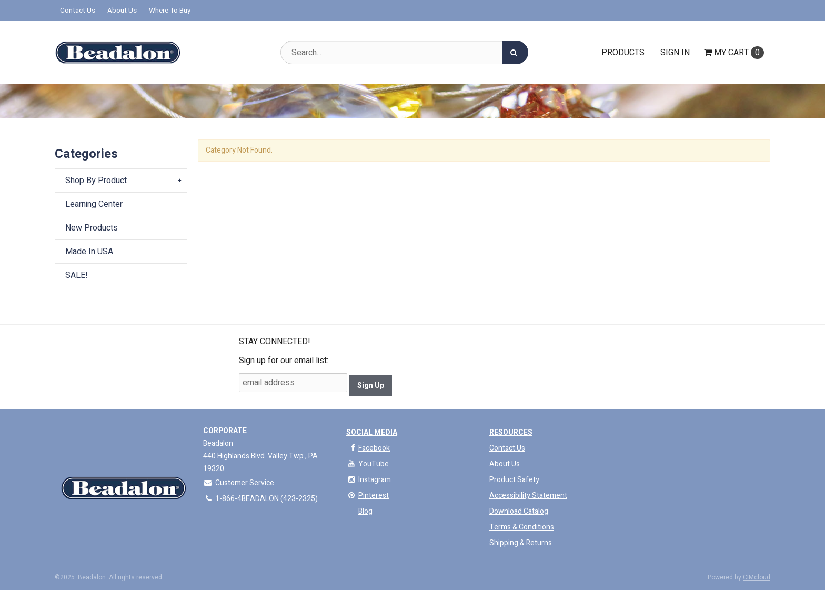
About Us (122, 10)
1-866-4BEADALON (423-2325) (260, 498)
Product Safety (514, 479)
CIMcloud (756, 577)
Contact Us (77, 10)
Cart (734, 52)
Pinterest (367, 495)
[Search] (515, 52)
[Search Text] (404, 52)
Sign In (675, 52)
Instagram (368, 479)
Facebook (368, 448)
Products (623, 52)
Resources (510, 432)
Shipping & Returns (520, 542)
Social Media (371, 432)
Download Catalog (518, 511)
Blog (365, 511)
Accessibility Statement (528, 495)
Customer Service (238, 482)
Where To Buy (169, 10)
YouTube (367, 463)
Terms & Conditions (521, 527)
